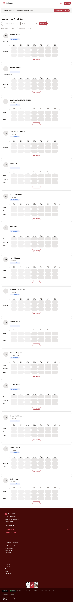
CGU (27, 590)
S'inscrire (67, 3)
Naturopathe (8, 550)
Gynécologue (9, 548)
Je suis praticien (37, 532)
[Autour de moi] (36, 23)
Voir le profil (36, 59)
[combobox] (12, 23)
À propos (7, 564)
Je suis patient (37, 529)
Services (7, 566)
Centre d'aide (9, 573)
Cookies (50, 590)
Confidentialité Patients (34, 590)
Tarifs (6, 569)
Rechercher (43, 23)
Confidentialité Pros (44, 590)
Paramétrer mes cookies (8, 594)
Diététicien (8, 552)
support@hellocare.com (12, 519)
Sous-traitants (56, 590)
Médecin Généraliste (11, 546)
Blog (6, 571)
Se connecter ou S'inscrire (62, 10)
